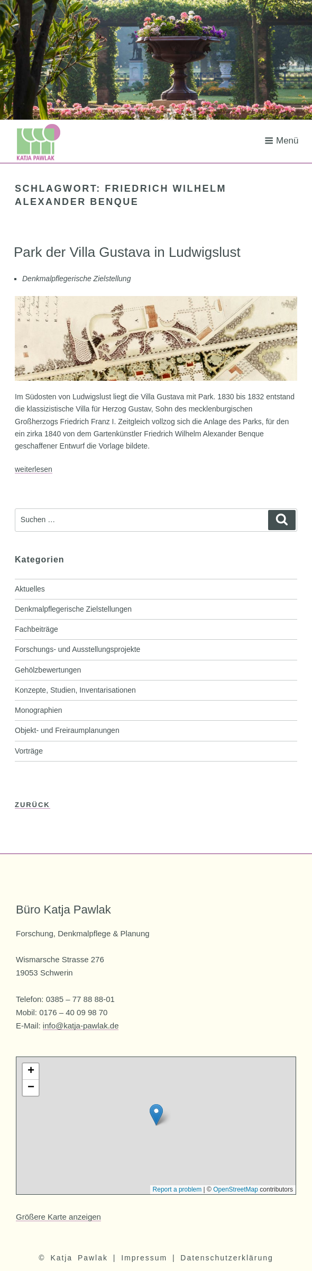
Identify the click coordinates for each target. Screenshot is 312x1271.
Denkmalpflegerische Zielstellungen (73, 609)
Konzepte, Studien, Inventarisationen (75, 690)
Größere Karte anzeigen (58, 1216)
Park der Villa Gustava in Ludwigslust (127, 252)
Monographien (38, 710)
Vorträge (29, 751)
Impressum (144, 1258)
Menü (281, 141)
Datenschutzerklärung (226, 1258)
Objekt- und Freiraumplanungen (67, 730)
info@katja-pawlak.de (81, 1025)
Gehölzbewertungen (48, 670)
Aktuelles (30, 589)
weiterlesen (33, 469)
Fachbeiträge (36, 629)
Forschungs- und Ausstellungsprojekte (77, 649)
